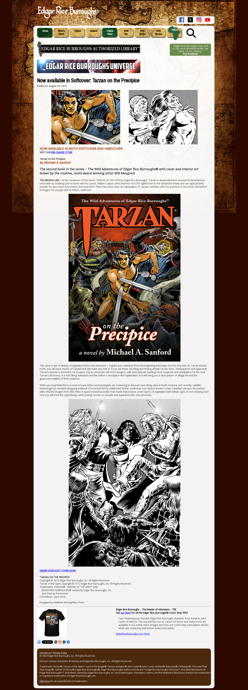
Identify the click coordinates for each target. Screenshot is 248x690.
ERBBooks (142, 32)
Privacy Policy (60, 652)
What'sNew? (61, 32)
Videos (77, 31)
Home (45, 31)
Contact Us (45, 652)
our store (126, 612)
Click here (45, 681)
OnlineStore (110, 32)
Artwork (93, 31)
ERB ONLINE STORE (61, 152)
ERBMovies (158, 32)
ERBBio (126, 32)
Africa (175, 29)
